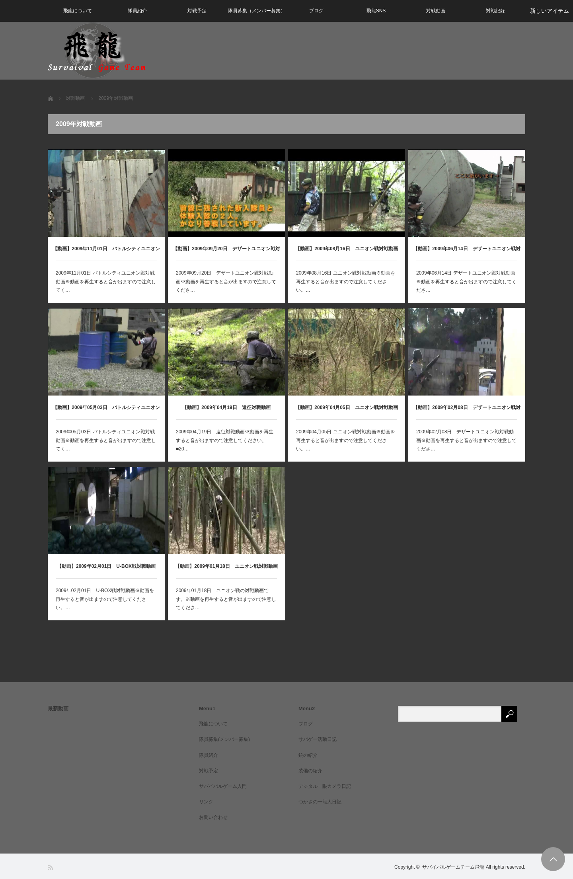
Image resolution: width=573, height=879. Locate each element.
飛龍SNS (376, 11)
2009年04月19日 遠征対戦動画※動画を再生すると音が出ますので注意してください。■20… (224, 440)
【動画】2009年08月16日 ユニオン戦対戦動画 (346, 248)
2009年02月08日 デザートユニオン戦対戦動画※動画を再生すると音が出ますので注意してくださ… (466, 440)
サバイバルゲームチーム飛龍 (453, 867)
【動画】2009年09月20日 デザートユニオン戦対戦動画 (226, 253)
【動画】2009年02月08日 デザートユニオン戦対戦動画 (466, 412)
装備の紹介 (310, 771)
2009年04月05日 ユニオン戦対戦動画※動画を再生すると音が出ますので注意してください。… (345, 440)
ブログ (316, 11)
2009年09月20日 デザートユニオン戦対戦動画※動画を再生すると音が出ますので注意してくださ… (226, 281)
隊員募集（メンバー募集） (256, 11)
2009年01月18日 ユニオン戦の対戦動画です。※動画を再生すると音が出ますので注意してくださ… (226, 599)
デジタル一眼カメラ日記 (324, 786)
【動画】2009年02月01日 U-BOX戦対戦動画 (106, 566)
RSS (51, 867)
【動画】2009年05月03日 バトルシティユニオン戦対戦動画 (106, 412)
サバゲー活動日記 (317, 739)
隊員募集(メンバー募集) (224, 739)
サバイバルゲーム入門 (223, 786)
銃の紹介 (308, 755)
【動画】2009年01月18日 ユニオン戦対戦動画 (226, 566)
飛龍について (77, 11)
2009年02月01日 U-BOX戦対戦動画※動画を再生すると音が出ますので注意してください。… (105, 599)
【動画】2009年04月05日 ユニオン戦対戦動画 (346, 407)
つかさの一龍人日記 (319, 802)
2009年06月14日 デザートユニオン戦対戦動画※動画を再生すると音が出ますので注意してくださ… (466, 281)
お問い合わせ (213, 817)
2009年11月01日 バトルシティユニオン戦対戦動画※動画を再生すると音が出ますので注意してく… (106, 281)
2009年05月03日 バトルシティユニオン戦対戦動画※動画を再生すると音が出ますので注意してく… (106, 440)
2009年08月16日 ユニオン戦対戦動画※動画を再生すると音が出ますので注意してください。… (345, 281)
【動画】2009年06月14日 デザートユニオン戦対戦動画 (466, 253)
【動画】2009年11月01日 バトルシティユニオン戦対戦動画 (106, 253)
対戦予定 (197, 11)
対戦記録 (495, 11)
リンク (206, 802)
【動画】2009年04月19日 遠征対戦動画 (226, 407)
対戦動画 (435, 11)
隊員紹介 (137, 11)
